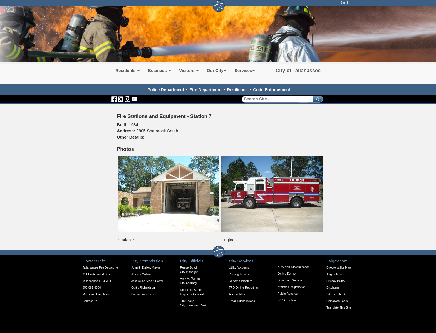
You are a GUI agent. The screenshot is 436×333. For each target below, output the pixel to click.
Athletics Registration (292, 287)
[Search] (275, 99)
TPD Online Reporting (243, 287)
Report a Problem (240, 280)
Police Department (165, 89)
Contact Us (90, 300)
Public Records (288, 293)
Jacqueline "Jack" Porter (147, 280)
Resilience (237, 89)
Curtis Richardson (143, 287)
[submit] (316, 99)
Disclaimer (333, 287)
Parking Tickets (239, 274)
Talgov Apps (334, 274)
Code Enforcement (271, 89)
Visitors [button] (189, 70)
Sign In (345, 2)
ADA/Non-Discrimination (294, 267)
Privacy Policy (335, 280)
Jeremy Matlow (141, 274)
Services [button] (245, 70)
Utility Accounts (239, 267)
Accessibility (237, 294)
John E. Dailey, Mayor (145, 267)
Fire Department (206, 89)
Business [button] (159, 70)
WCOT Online (287, 300)
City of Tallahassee (298, 70)
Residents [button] (127, 70)
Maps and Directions (96, 294)
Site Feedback (335, 294)
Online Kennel (287, 273)
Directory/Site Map (338, 267)
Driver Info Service (290, 280)
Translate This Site (338, 307)
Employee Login (337, 300)
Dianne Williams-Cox (145, 294)
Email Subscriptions (242, 300)
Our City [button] (216, 70)
